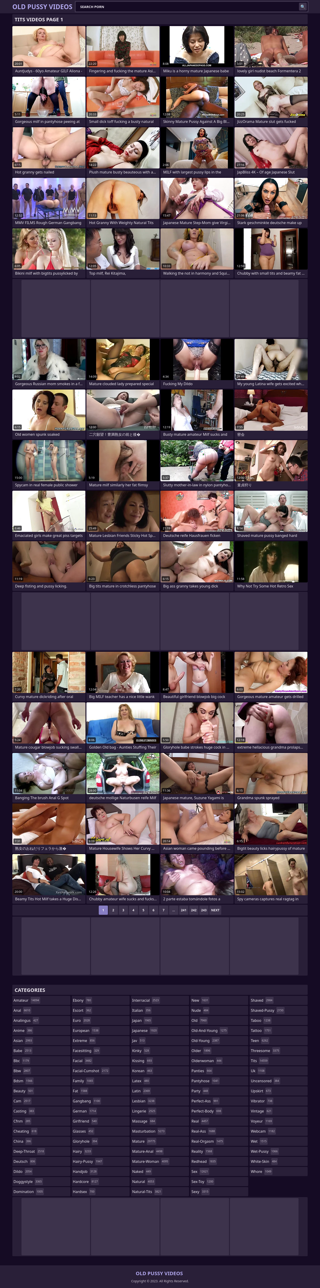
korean (142, 1070)
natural (143, 1181)
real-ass (204, 1131)
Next (215, 910)
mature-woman (150, 1161)
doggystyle (28, 1181)
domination (28, 1191)
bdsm (23, 1080)
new (200, 1000)
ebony (82, 1000)
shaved (262, 1000)
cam (22, 1101)
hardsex (84, 1191)
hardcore (86, 1181)
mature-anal (147, 1151)
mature (144, 1141)
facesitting (86, 1050)
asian (23, 1040)
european (86, 1030)
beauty (23, 1091)
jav (139, 1040)
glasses (84, 1131)
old (200, 1020)
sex (200, 1171)
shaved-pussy (267, 1010)
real (200, 1121)
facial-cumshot (91, 1070)
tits (260, 1060)
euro (82, 1020)
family (83, 1080)
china (22, 1141)
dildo (23, 1171)
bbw (22, 1070)
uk (258, 1070)
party (200, 1091)
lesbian (144, 1101)
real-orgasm (208, 1141)
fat (80, 1091)
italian (142, 1010)
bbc (21, 1060)
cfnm (22, 1121)
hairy (82, 1151)
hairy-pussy (88, 1161)
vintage (261, 1111)
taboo (261, 1020)
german (85, 1111)
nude (201, 1010)
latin (141, 1091)
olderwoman (207, 1060)
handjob (85, 1171)
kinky (141, 1050)
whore (261, 1171)
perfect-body (207, 1111)
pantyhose (206, 1080)
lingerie (144, 1111)
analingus (26, 1020)
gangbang (87, 1101)
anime (23, 1030)
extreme (84, 1040)
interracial (146, 1000)
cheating (25, 1131)
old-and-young (210, 1030)
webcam (263, 1131)
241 (184, 910)
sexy (201, 1191)
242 (194, 910)
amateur (26, 1000)
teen (260, 1040)
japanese (145, 1030)
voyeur (262, 1121)
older (201, 1050)
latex (141, 1080)
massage (144, 1121)
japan (142, 1020)
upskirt (261, 1091)
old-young (206, 1040)
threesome (265, 1050)
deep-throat (29, 1151)
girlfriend (85, 1121)
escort (82, 1010)
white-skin (264, 1161)
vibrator (262, 1101)
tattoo (261, 1030)
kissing (142, 1060)
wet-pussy (265, 1151)
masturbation (148, 1131)
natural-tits (147, 1191)
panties (202, 1070)
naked (142, 1171)
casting (24, 1111)
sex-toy (203, 1181)
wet (259, 1141)
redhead (204, 1161)
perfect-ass (205, 1101)
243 (204, 910)
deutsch (24, 1161)
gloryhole (85, 1141)
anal (22, 1010)
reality (202, 1151)
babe (22, 1050)
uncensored (265, 1080)
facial (83, 1060)
